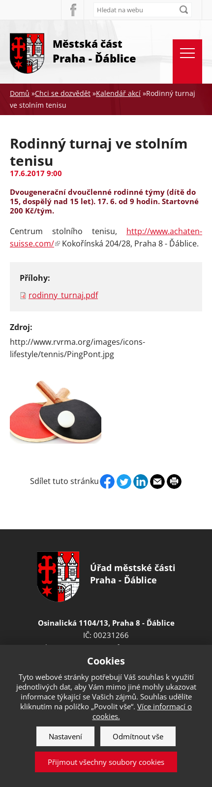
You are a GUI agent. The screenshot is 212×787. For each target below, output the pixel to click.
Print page (174, 481)
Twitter (124, 481)
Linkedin (140, 481)
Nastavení (65, 736)
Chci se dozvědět (63, 93)
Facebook (72, 10)
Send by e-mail (157, 481)
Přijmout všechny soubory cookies (106, 762)
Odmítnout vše (138, 736)
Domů (20, 93)
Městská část (94, 51)
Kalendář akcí (118, 93)
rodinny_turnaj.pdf (63, 295)
